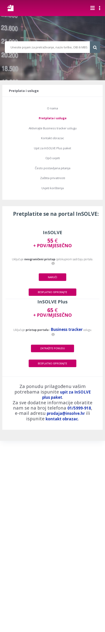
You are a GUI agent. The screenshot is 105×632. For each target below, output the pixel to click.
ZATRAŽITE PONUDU (52, 348)
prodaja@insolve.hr (66, 413)
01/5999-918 (79, 408)
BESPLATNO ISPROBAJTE (52, 292)
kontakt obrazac (62, 418)
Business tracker (67, 329)
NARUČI (52, 277)
